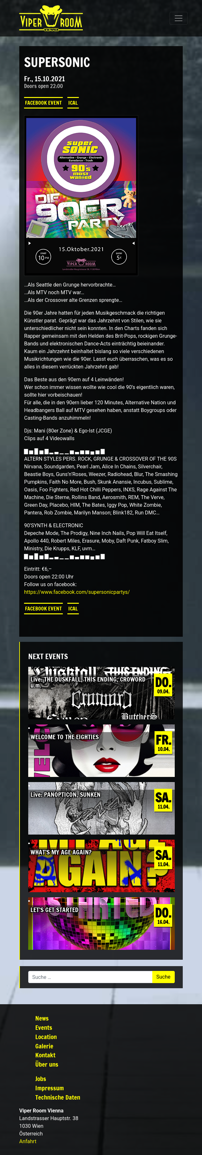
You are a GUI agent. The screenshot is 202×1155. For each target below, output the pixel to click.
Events (43, 1027)
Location (46, 1036)
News (42, 1018)
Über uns (46, 1064)
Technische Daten (57, 1097)
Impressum (49, 1088)
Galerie (44, 1046)
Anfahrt (27, 1141)
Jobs (40, 1078)
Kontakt (45, 1055)
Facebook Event (43, 102)
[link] (77, 592)
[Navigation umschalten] (179, 18)
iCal (73, 102)
